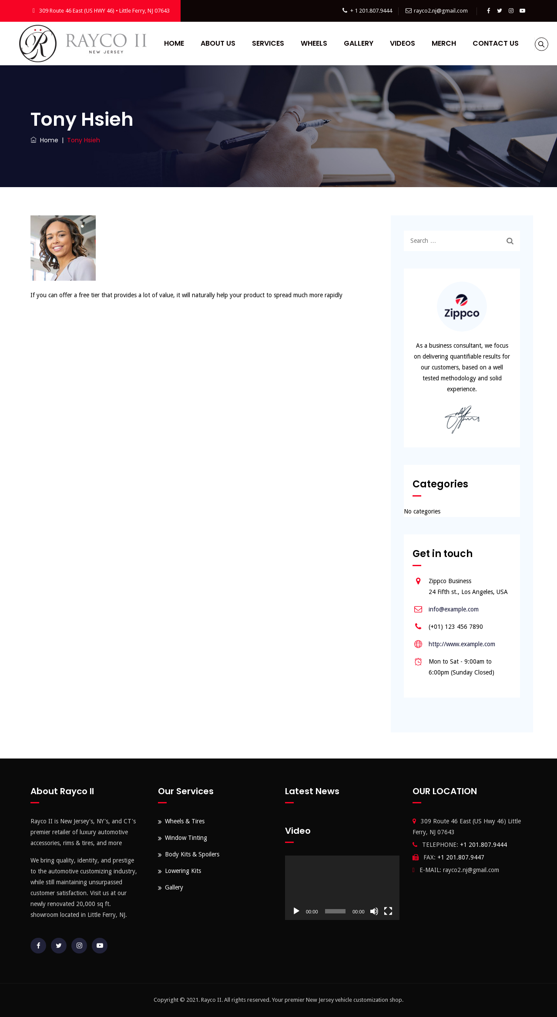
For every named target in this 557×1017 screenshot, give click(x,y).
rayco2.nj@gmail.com (441, 10)
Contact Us (281, 87)
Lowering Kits (183, 870)
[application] (342, 888)
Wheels (339, 43)
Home (200, 43)
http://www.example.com (462, 644)
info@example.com (454, 609)
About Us (243, 43)
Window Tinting (186, 837)
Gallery (384, 43)
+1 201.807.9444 (483, 844)
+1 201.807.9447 (460, 857)
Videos (428, 43)
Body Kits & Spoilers (192, 854)
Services (294, 43)
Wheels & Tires (185, 821)
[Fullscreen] (388, 911)
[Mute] (374, 911)
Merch (469, 43)
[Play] (296, 911)
